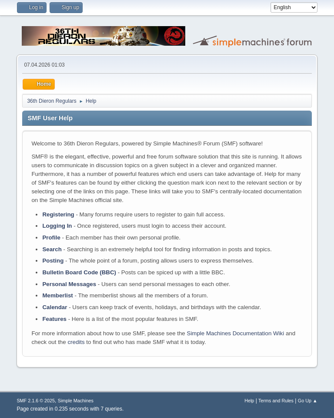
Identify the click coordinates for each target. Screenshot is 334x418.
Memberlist (57, 295)
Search (51, 249)
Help (249, 400)
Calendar (54, 307)
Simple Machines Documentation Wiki (235, 333)
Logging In (57, 225)
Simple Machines (76, 400)
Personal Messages (69, 284)
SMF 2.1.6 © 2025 (36, 400)
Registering (58, 214)
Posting (52, 260)
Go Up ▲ (307, 400)
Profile (51, 237)
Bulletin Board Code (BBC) (79, 272)
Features (54, 319)
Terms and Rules (276, 400)
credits (75, 342)
